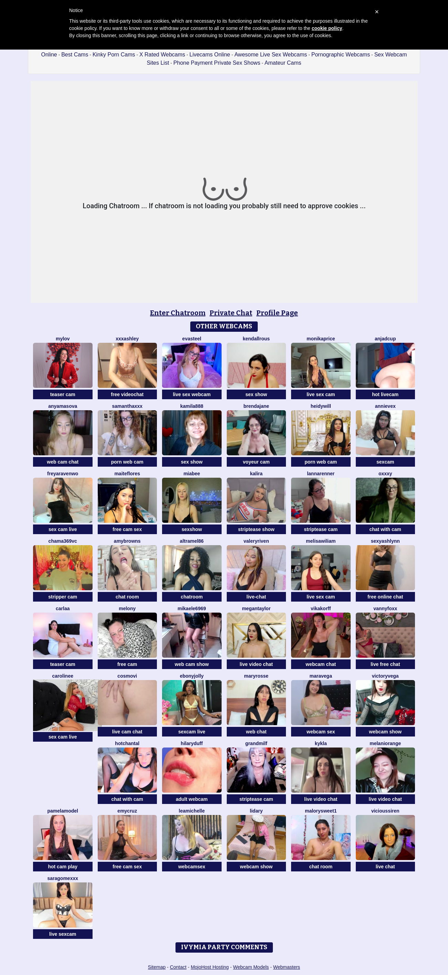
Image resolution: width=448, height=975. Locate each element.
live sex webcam (192, 394)
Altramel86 (192, 541)
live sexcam (62, 934)
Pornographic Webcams (340, 54)
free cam (127, 664)
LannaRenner (320, 473)
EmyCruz (127, 811)
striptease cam (321, 529)
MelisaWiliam (320, 541)
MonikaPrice (321, 338)
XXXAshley (127, 338)
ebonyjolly (192, 676)
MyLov (63, 338)
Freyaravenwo (62, 473)
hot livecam (385, 394)
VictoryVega (385, 676)
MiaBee (191, 473)
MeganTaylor (256, 608)
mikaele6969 (192, 608)
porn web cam (127, 462)
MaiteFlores (127, 473)
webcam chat (321, 664)
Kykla (321, 743)
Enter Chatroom (177, 313)
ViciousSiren (385, 811)
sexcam (385, 462)
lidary (256, 811)
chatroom (192, 597)
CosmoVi (127, 676)
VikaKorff (321, 608)
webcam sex (321, 731)
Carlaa (63, 608)
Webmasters (286, 967)
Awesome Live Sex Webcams (270, 54)
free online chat (385, 597)
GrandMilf (256, 743)
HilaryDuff (192, 743)
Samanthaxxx (127, 406)
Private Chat (231, 313)
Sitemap (157, 967)
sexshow (192, 529)
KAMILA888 (191, 406)
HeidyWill (321, 406)
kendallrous (256, 338)
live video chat (256, 664)
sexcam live (191, 731)
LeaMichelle (192, 811)
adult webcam (192, 799)
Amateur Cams (283, 63)
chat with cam (385, 529)
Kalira (256, 473)
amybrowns (127, 541)
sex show (256, 394)
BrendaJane (256, 406)
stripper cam (62, 597)
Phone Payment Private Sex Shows (216, 63)
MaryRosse (256, 676)
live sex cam (321, 394)
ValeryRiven (256, 541)
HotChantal (127, 743)
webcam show (385, 731)
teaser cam (62, 394)
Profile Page (277, 313)
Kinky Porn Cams (114, 54)
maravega (321, 676)
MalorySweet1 (321, 811)
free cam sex (127, 529)
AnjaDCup (385, 338)
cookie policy (327, 28)
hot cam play (62, 866)
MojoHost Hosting (210, 967)
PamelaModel (62, 811)
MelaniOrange (385, 743)
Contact (178, 967)
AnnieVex (385, 406)
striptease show (256, 529)
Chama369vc (63, 541)
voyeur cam (256, 462)
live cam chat (127, 731)
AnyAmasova (62, 406)
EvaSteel (191, 338)
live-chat (256, 597)
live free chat (385, 664)
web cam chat (62, 462)
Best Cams (74, 54)
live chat (385, 866)
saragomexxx (62, 878)
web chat (256, 731)
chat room (127, 597)
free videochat (127, 394)
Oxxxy (385, 473)
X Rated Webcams (162, 54)
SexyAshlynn (385, 541)
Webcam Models (251, 967)
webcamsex (191, 866)
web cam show (192, 664)
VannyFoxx (385, 608)
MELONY (127, 608)
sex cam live (63, 529)
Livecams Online (209, 54)
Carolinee (62, 676)
